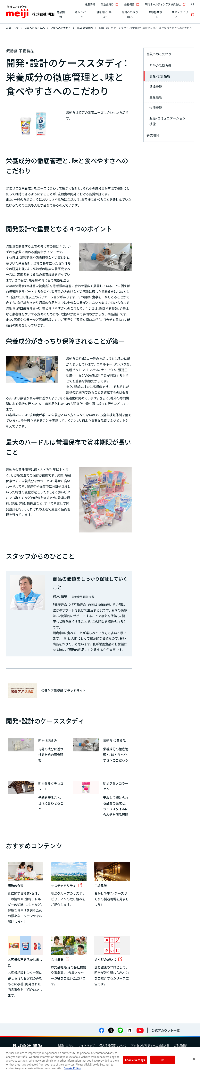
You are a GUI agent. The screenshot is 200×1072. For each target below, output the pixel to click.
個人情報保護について (113, 1045)
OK (162, 1060)
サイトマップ (86, 1045)
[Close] (193, 1059)
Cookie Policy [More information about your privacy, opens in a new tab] (72, 1068)
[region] (100, 1059)
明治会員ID (109, 4)
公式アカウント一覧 (166, 1030)
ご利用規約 (181, 1045)
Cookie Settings (135, 1060)
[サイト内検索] (191, 4)
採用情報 (90, 4)
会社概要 (131, 4)
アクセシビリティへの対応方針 (150, 1045)
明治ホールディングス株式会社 (165, 4)
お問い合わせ (65, 1045)
